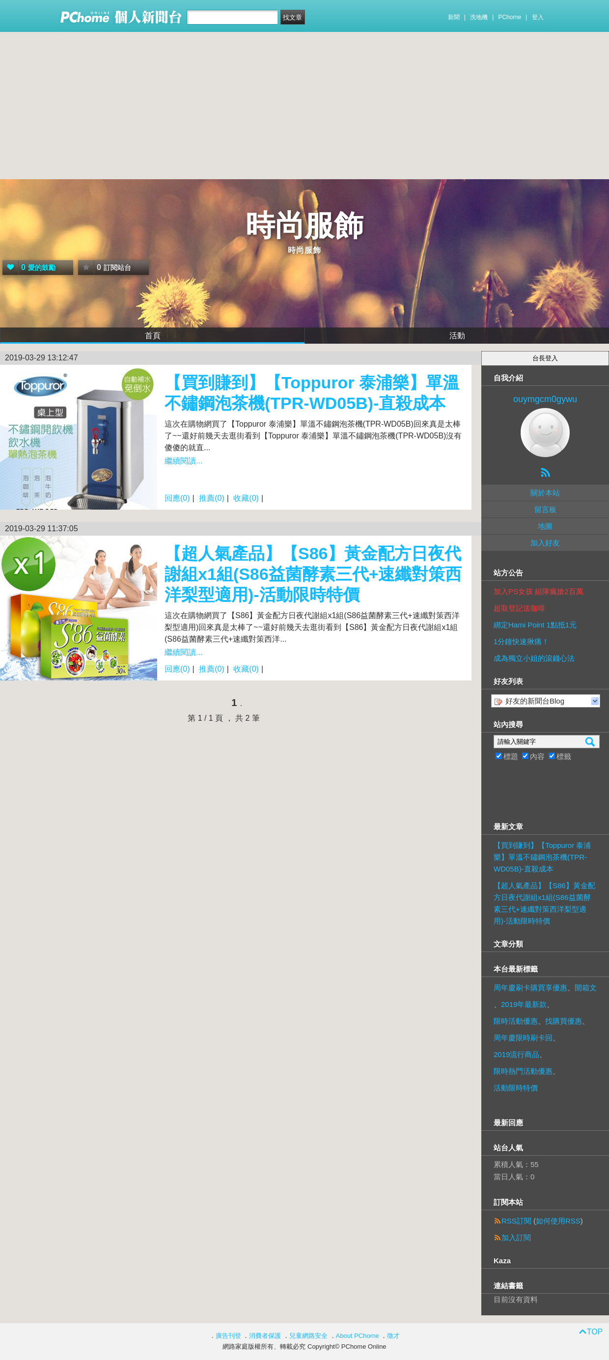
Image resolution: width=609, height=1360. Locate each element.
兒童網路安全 (308, 1335)
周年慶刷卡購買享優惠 (530, 987)
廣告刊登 (228, 1335)
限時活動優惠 (516, 1021)
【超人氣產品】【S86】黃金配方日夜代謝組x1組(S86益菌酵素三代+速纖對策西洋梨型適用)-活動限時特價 (313, 574)
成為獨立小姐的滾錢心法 (534, 658)
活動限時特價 (516, 1088)
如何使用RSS (558, 1221)
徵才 (393, 1335)
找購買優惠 (563, 1021)
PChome (509, 17)
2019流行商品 (516, 1054)
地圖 (545, 526)
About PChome (357, 1335)
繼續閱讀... (183, 461)
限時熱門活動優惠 (523, 1071)
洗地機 (479, 17)
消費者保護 (265, 1335)
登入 (538, 17)
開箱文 (586, 987)
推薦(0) (211, 498)
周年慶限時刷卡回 (523, 1038)
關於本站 (545, 493)
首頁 (153, 335)
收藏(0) (246, 498)
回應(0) (177, 498)
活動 (457, 335)
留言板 (545, 509)
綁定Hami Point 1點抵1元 (535, 625)
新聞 (454, 17)
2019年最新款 (524, 1004)
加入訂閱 (516, 1237)
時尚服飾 (304, 225)
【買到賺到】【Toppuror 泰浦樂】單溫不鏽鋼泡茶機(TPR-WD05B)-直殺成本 (542, 857)
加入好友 (545, 543)
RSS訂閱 (516, 1221)
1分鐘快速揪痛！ (521, 641)
